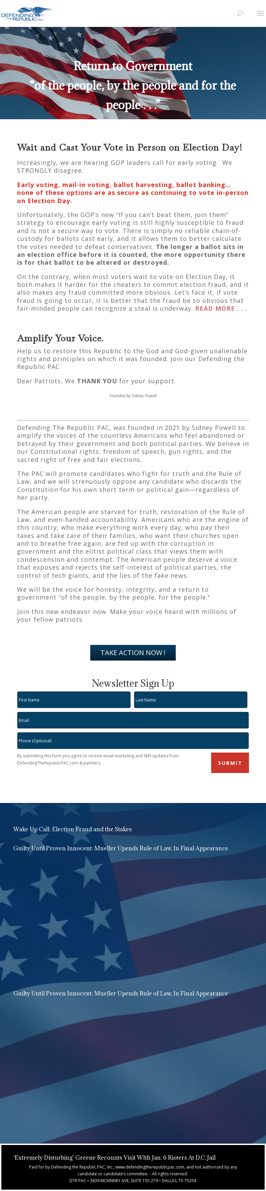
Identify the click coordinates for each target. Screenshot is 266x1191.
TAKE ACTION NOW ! (133, 652)
